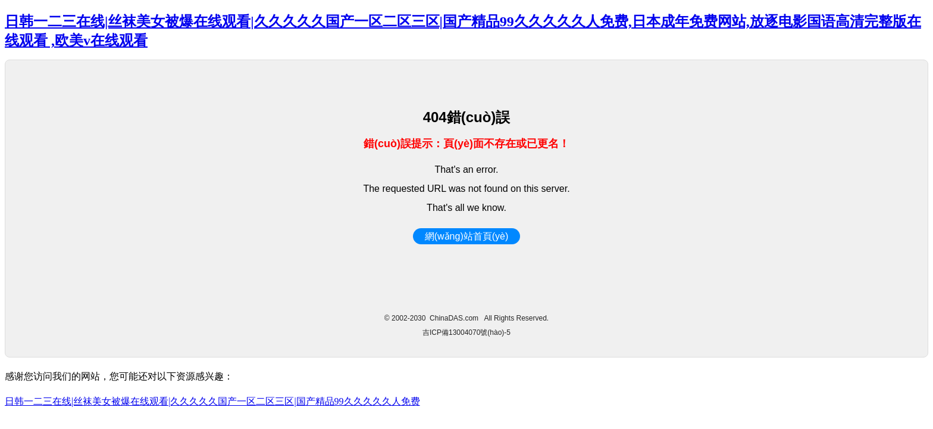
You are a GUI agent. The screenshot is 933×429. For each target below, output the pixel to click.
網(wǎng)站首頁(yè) (467, 236)
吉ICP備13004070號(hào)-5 (466, 332)
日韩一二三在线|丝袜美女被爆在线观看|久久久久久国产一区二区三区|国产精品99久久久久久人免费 (212, 401)
